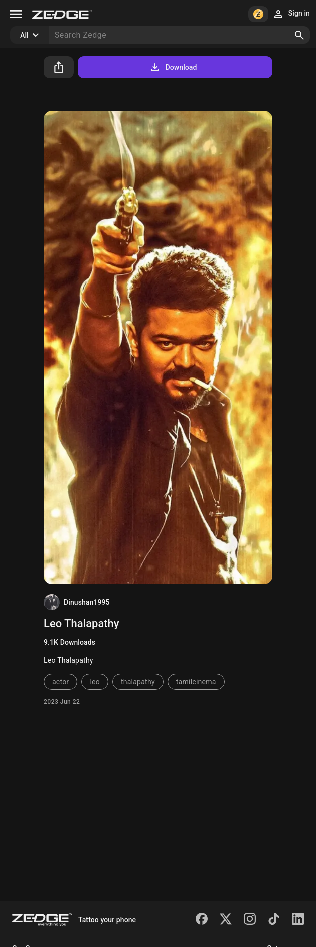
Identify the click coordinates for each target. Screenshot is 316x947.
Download (173, 67)
